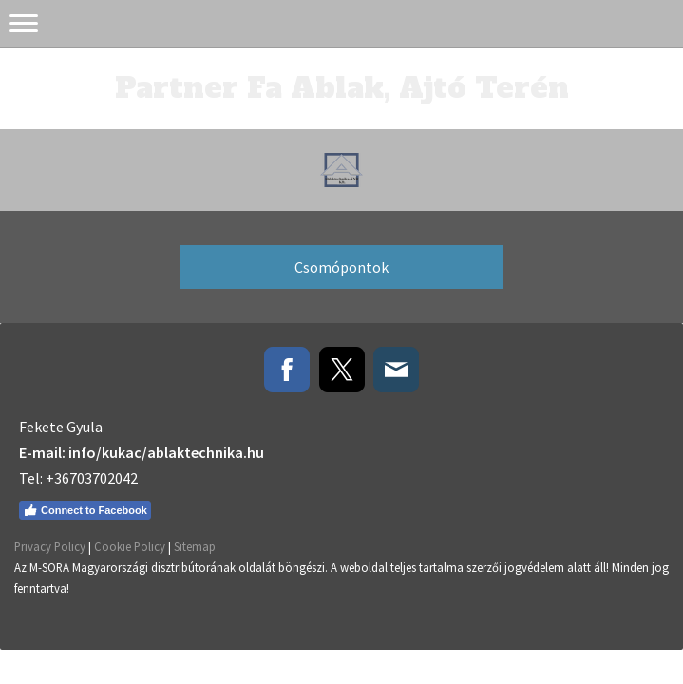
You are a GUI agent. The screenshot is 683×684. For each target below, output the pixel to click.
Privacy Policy (49, 546)
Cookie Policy (129, 546)
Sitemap (195, 546)
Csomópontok (341, 266)
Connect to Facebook (85, 510)
